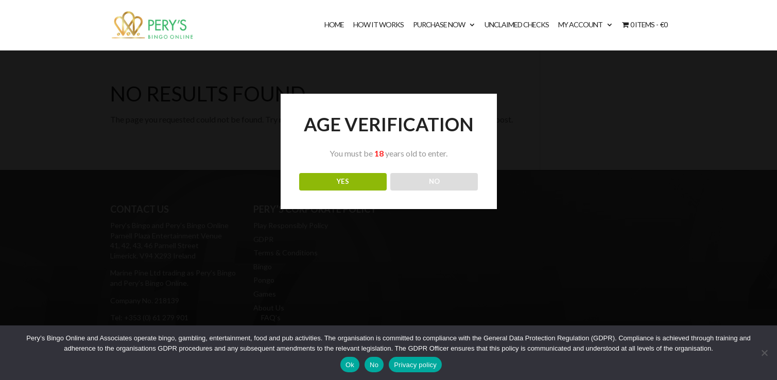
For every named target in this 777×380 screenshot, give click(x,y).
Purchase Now (439, 25)
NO (434, 181)
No (374, 365)
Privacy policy (415, 365)
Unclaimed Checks (517, 25)
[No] (764, 353)
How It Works (378, 25)
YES (343, 181)
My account (580, 25)
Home (334, 25)
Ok (350, 365)
